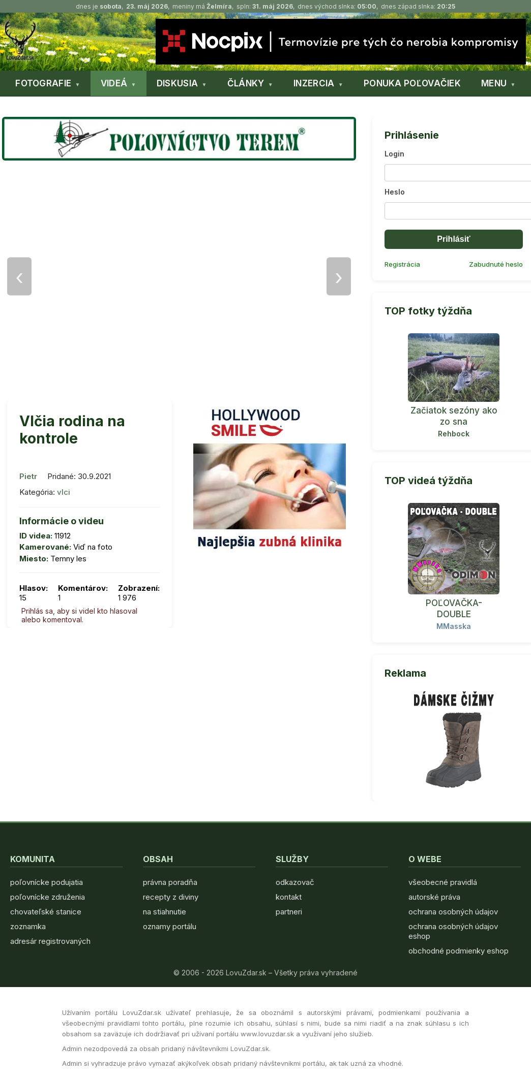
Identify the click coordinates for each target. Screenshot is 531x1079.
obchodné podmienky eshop (458, 951)
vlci (63, 492)
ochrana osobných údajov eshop (453, 931)
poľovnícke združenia (47, 897)
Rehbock (453, 433)
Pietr (28, 476)
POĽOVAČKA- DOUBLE (454, 608)
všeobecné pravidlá (442, 882)
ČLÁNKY (245, 83)
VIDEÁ (114, 83)
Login (394, 153)
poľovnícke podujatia (46, 882)
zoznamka (28, 926)
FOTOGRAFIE (43, 83)
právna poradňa (170, 882)
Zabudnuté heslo (496, 264)
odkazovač (295, 882)
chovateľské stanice (45, 911)
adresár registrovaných (50, 941)
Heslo (395, 191)
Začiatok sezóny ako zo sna (453, 416)
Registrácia (402, 264)
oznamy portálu (169, 926)
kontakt (289, 897)
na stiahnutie (164, 911)
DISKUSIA (177, 83)
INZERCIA (313, 83)
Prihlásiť (453, 239)
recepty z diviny (170, 897)
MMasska (453, 626)
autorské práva (434, 897)
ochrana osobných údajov (453, 911)
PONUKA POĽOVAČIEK (412, 83)
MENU (494, 83)
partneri (289, 911)
